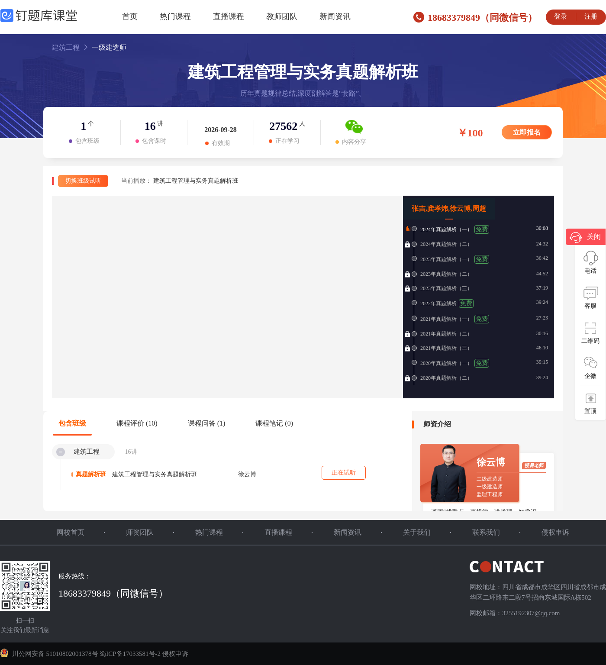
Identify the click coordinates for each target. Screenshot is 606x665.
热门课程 (175, 16)
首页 (130, 16)
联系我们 (486, 532)
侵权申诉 (555, 532)
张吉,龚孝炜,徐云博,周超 (449, 208)
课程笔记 (274, 423)
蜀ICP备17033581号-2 (130, 653)
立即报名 (527, 132)
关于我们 (417, 532)
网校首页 (70, 532)
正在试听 (344, 472)
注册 (590, 16)
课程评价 (137, 423)
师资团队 (140, 532)
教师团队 (281, 16)
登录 (560, 16)
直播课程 (228, 16)
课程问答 (207, 423)
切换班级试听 (83, 181)
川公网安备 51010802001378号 (50, 653)
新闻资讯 (335, 16)
